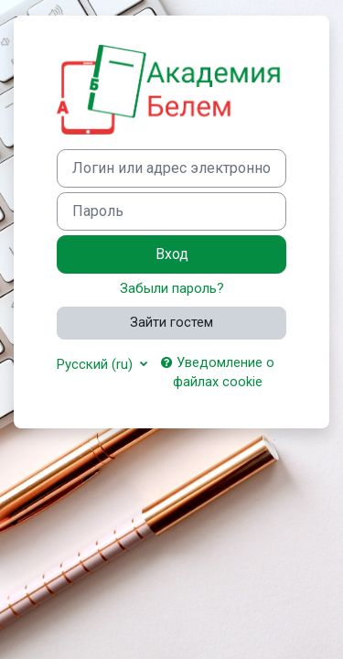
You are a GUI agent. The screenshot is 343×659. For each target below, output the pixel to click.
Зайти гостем (171, 322)
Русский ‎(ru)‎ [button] (96, 364)
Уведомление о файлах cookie (217, 372)
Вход (171, 254)
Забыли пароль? (172, 288)
